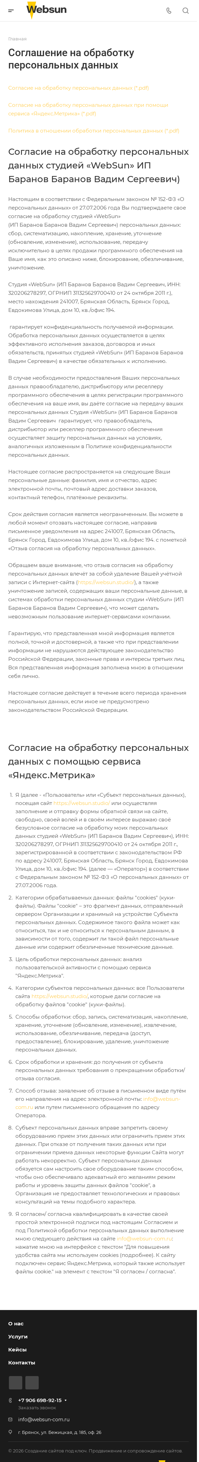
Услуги (18, 1336)
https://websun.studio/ (106, 582)
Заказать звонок (37, 1407)
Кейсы (17, 1349)
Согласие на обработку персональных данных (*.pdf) (78, 88)
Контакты (21, 1362)
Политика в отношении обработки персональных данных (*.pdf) (93, 130)
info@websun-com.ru (144, 1238)
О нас (16, 1323)
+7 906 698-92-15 (40, 1400)
